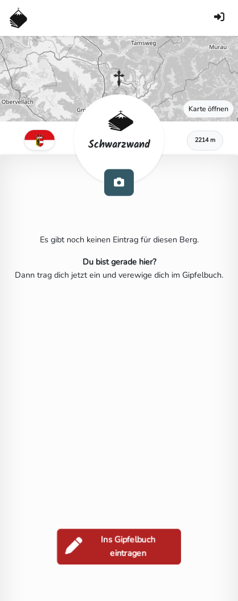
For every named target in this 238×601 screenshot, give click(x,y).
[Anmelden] (219, 18)
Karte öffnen (208, 108)
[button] (119, 78)
